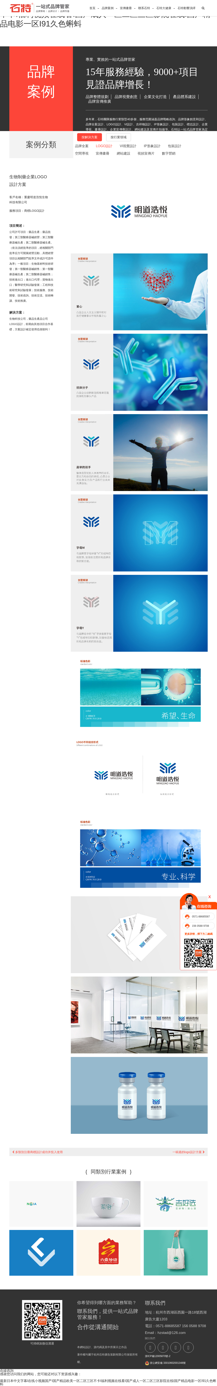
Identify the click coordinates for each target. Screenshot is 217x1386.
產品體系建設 (184, 97)
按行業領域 (119, 137)
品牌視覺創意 (126, 97)
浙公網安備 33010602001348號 (165, 1363)
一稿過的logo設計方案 (188, 1152)
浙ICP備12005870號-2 (157, 1356)
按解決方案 (89, 137)
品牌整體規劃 (97, 97)
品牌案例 (108, 8)
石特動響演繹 (186, 8)
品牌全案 (82, 146)
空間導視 (82, 153)
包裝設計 (174, 146)
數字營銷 (168, 153)
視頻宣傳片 (146, 153)
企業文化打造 (155, 97)
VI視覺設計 (128, 146)
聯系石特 (144, 8)
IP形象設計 (152, 146)
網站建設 (123, 153)
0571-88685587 (201, 916)
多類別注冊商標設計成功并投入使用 (37, 1152)
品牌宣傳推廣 (99, 101)
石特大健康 (163, 8)
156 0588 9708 (200, 925)
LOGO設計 (104, 146)
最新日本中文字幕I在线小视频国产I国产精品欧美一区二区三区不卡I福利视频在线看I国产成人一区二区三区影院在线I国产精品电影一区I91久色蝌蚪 (108, 1382)
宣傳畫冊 (126, 8)
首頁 (92, 8)
